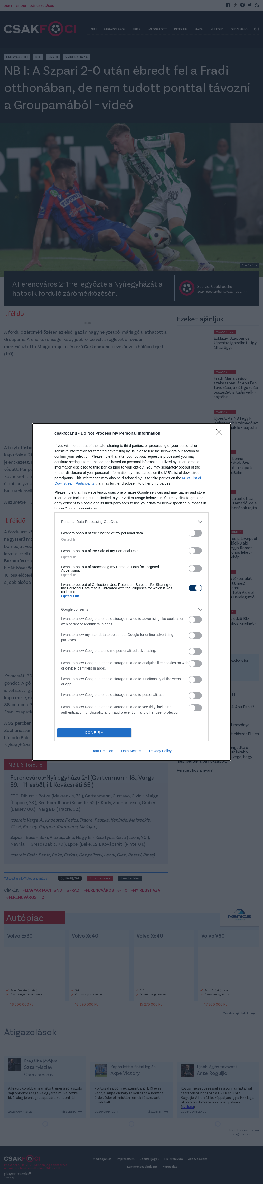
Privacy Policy (160, 751)
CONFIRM (94, 732)
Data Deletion (102, 751)
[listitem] (131, 521)
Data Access (131, 751)
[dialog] (131, 592)
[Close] (220, 433)
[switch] (195, 533)
